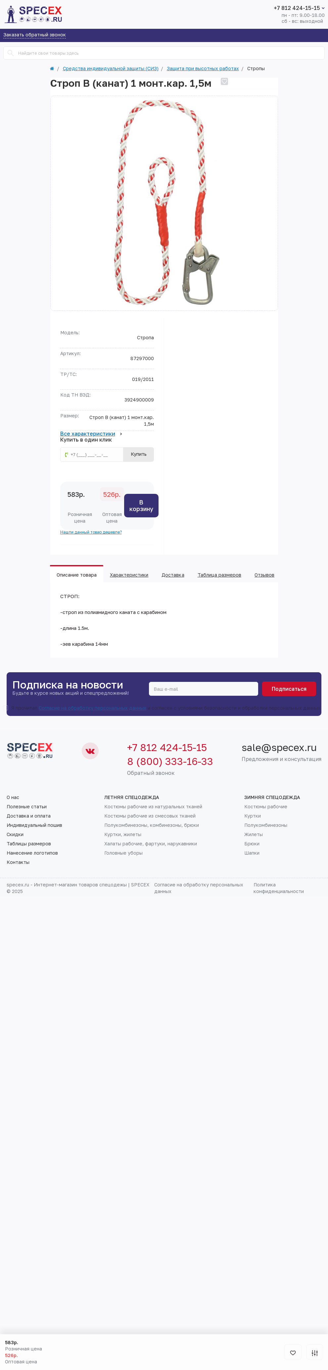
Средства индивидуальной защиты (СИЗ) (111, 68)
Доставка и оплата (29, 816)
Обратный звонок (151, 773)
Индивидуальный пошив (34, 825)
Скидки (15, 834)
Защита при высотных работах (203, 68)
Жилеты (253, 834)
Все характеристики (91, 434)
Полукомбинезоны (265, 825)
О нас (13, 797)
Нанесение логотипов (32, 853)
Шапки (251, 853)
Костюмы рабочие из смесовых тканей (150, 816)
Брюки (251, 843)
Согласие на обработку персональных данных (92, 708)
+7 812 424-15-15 (297, 8)
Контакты (18, 862)
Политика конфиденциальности (279, 888)
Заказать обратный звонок (34, 34)
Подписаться (289, 688)
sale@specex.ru (279, 747)
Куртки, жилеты (122, 834)
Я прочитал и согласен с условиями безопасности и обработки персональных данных (165, 708)
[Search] (10, 53)
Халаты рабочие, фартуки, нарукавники (150, 843)
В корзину (141, 505)
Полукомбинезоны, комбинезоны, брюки (151, 825)
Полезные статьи (27, 806)
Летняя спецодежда (131, 797)
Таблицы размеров (29, 843)
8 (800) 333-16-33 (170, 761)
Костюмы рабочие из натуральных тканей (153, 806)
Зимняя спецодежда (272, 797)
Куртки (252, 816)
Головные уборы (123, 853)
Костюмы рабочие (265, 806)
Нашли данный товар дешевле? (91, 532)
